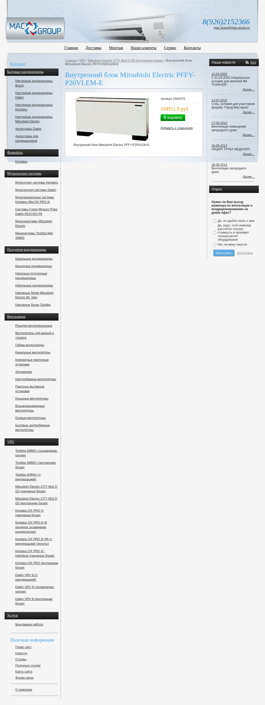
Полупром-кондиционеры (26, 250)
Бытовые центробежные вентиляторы (32, 428)
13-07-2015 (219, 100)
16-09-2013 (219, 145)
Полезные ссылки (28, 665)
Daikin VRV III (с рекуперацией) (26, 577)
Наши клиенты (143, 48)
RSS (253, 62)
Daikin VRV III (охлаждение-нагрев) (35, 589)
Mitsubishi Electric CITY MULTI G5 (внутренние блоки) (36, 501)
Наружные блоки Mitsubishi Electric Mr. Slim (34, 295)
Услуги (12, 615)
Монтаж (116, 48)
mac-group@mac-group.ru (232, 28)
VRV (10, 442)
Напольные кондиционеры (34, 285)
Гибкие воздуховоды (29, 345)
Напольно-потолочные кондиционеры (31, 276)
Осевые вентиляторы (30, 418)
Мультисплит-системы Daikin (35, 190)
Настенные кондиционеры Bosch (34, 83)
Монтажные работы (29, 624)
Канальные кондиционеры (34, 259)
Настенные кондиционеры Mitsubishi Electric (34, 119)
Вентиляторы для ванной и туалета (34, 335)
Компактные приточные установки (32, 362)
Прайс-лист (23, 647)
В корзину (173, 117)
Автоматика (23, 372)
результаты (245, 253)
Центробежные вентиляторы (35, 379)
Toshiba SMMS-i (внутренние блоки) (35, 465)
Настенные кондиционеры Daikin (34, 95)
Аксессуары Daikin (28, 129)
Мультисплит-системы (24, 173)
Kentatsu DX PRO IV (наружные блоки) (29, 513)
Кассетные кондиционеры (33, 266)
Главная (71, 48)
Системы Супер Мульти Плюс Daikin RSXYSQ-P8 (36, 212)
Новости (21, 653)
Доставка (93, 48)
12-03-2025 (219, 74)
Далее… (249, 89)
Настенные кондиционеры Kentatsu (34, 107)
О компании (23, 690)
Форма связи (24, 678)
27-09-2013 (219, 123)
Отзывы (20, 659)
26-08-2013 (219, 165)
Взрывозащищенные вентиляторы (30, 408)
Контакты (192, 48)
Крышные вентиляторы (31, 398)
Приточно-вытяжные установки (29, 389)
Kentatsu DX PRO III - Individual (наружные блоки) (34, 553)
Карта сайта (23, 671)
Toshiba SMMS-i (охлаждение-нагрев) (36, 453)
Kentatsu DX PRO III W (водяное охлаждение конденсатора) (31, 527)
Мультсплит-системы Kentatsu (36, 182)
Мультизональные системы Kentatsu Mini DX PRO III (34, 200)
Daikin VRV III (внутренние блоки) (33, 601)
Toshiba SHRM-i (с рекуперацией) (28, 477)
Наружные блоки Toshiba (32, 305)
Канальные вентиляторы (32, 352)
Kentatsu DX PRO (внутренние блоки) (36, 565)
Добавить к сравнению (177, 128)
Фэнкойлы (15, 153)
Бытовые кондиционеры (25, 72)
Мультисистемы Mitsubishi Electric (33, 224)
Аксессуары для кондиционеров (26, 138)
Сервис (170, 48)
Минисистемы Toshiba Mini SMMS (34, 236)
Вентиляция (16, 317)
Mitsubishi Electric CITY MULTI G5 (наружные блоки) (36, 489)
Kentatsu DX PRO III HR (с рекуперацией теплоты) (33, 541)
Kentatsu (21, 162)
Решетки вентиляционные (33, 326)
